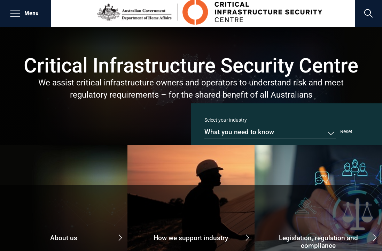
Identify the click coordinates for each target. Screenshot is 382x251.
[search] (368, 13)
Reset (346, 131)
